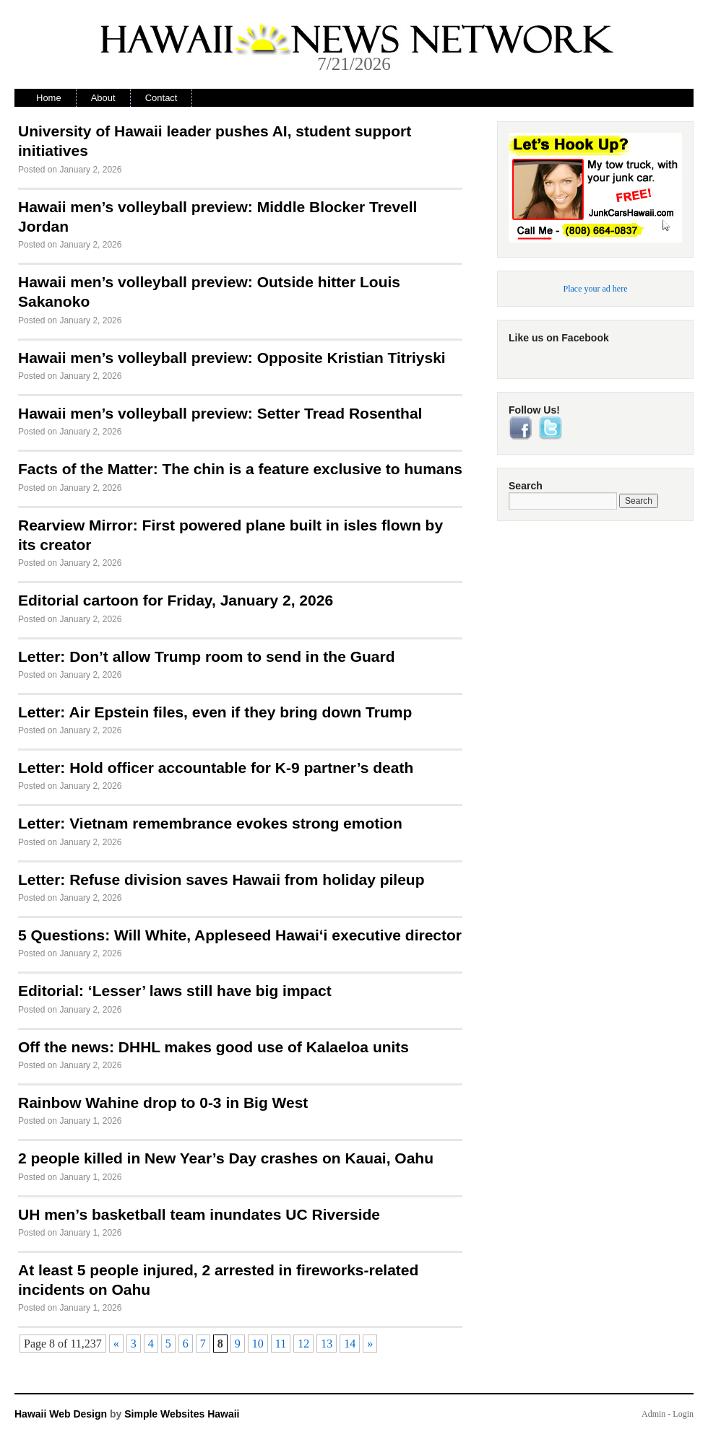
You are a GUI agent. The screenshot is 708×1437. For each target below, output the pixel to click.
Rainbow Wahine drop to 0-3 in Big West (163, 1102)
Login (683, 1414)
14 (349, 1343)
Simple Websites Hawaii (181, 1414)
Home (48, 97)
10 (258, 1343)
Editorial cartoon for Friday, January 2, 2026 (175, 600)
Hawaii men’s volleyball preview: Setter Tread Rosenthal (220, 413)
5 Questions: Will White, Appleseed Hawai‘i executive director (240, 935)
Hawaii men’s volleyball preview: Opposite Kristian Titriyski (232, 357)
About (103, 97)
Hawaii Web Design (60, 1414)
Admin (653, 1414)
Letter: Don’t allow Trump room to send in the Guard (206, 656)
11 (280, 1343)
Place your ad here (596, 289)
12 (303, 1343)
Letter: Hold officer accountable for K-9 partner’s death (215, 767)
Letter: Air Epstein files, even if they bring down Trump (215, 712)
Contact (161, 97)
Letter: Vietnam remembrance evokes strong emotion (210, 823)
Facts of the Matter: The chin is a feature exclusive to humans (240, 468)
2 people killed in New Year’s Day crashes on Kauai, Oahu (225, 1158)
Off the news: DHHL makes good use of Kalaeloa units (213, 1047)
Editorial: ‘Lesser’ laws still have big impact (175, 990)
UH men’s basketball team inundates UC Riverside (199, 1214)
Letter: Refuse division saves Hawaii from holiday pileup (221, 879)
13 (326, 1343)
